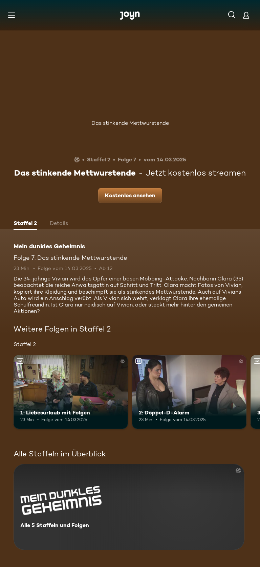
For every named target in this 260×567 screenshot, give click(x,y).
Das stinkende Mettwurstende (130, 123)
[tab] (25, 224)
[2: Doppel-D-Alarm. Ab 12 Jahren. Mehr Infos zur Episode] (189, 392)
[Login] (246, 15)
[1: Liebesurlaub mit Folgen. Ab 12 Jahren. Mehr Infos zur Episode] (71, 392)
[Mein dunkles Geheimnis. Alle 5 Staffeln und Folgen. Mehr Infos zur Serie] (129, 507)
